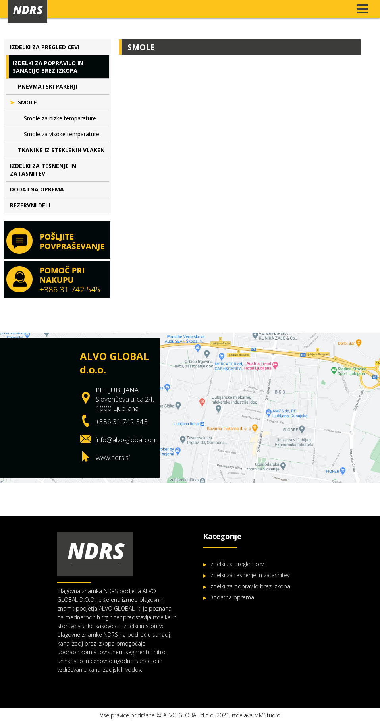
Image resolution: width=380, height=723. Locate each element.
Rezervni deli (30, 205)
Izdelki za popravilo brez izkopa (249, 586)
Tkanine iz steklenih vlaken (61, 150)
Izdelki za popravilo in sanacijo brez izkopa (48, 66)
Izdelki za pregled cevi (44, 47)
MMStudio (267, 715)
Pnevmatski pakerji (47, 86)
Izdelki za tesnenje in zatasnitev (43, 169)
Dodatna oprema (37, 189)
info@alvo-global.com (127, 439)
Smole (27, 102)
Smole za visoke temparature (61, 134)
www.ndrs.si (113, 457)
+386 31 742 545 (122, 421)
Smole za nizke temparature (60, 118)
